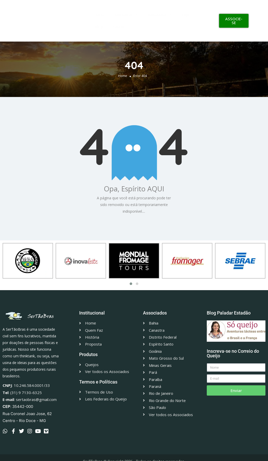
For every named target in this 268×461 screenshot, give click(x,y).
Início (99, 15)
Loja (185, 15)
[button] (131, 283)
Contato (119, 27)
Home (122, 75)
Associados (159, 15)
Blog (98, 27)
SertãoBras (126, 15)
